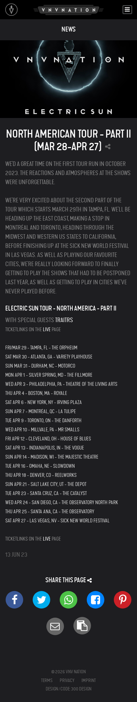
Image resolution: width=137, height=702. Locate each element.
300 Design (81, 689)
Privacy (67, 680)
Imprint (88, 680)
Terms (47, 680)
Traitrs (64, 320)
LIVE (47, 329)
